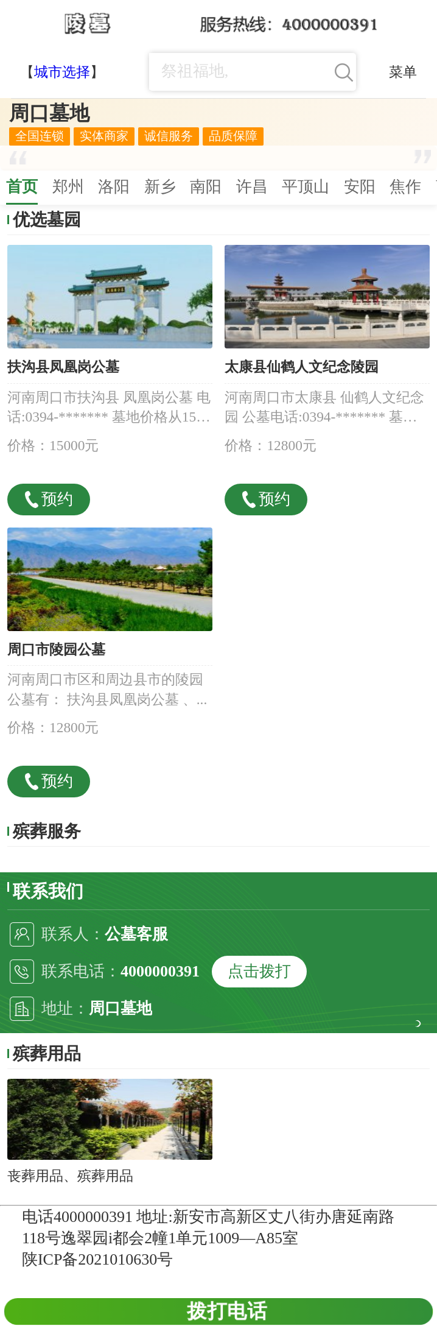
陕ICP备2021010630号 (97, 1259)
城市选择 (62, 72)
